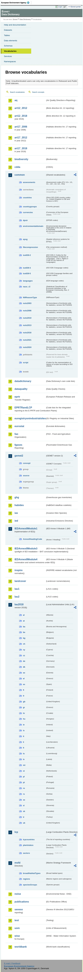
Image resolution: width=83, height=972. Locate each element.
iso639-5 (27, 273)
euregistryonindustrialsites (30, 418)
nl (24, 771)
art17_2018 (21, 148)
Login (60, 7)
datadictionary (23, 381)
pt (24, 782)
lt (23, 748)
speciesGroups (30, 885)
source (26, 475)
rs (24, 794)
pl (24, 776)
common (20, 175)
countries (27, 197)
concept (26, 463)
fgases (18, 445)
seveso (19, 909)
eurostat (19, 426)
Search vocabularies (17, 92)
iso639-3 (27, 268)
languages (28, 281)
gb (24, 701)
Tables (7, 35)
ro (24, 788)
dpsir (25, 220)
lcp (16, 832)
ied (16, 520)
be (24, 632)
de (24, 661)
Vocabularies (10, 51)
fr (23, 696)
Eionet (15, 19)
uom (17, 928)
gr (24, 707)
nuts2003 (27, 303)
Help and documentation (15, 25)
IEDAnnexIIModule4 (26, 559)
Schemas (8, 46)
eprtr (17, 396)
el (24, 678)
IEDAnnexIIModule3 (26, 548)
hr (24, 713)
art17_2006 (21, 126)
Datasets (8, 30)
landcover (20, 581)
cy (24, 650)
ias (16, 513)
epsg (25, 239)
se (24, 800)
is (24, 730)
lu (24, 753)
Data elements (10, 40)
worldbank (21, 946)
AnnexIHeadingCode (32, 539)
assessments (29, 182)
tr (23, 817)
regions (26, 879)
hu (24, 719)
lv (24, 759)
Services (8, 56)
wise (17, 936)
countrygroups (30, 206)
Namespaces (10, 61)
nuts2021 (27, 340)
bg (24, 638)
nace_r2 (26, 286)
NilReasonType (30, 297)
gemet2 (19, 455)
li (23, 742)
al (24, 615)
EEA (16, 2)
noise (18, 894)
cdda (17, 167)
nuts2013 (27, 325)
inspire (18, 570)
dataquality (21, 389)
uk (24, 823)
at (24, 621)
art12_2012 (21, 108)
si (24, 805)
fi (23, 690)
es (24, 684)
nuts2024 (27, 347)
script (25, 362)
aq (16, 100)
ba (24, 626)
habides (19, 505)
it (23, 736)
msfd (17, 862)
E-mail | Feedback (12, 963)
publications (22, 901)
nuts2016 (27, 332)
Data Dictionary (25, 19)
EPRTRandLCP (23, 407)
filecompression (30, 247)
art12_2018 (21, 116)
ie (24, 725)
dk (24, 667)
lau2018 (19, 604)
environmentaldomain (33, 226)
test (17, 920)
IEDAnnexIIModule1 (26, 528)
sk (24, 811)
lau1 (17, 589)
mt (24, 765)
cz (24, 655)
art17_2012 (21, 137)
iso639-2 (27, 255)
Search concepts (38, 92)
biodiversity (21, 159)
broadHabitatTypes (32, 873)
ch (24, 644)
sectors (26, 853)
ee (24, 673)
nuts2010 (27, 318)
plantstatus (28, 845)
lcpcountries (29, 839)
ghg (17, 497)
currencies (28, 212)
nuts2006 (27, 310)
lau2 (17, 596)
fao (16, 434)
